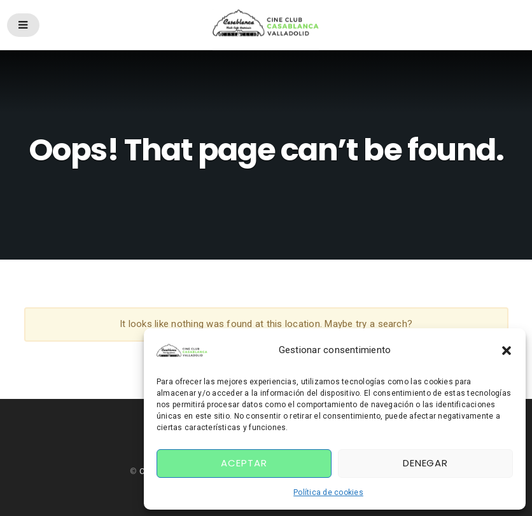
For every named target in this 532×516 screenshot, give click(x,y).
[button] (506, 350)
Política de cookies (328, 492)
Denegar (425, 463)
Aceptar (244, 463)
